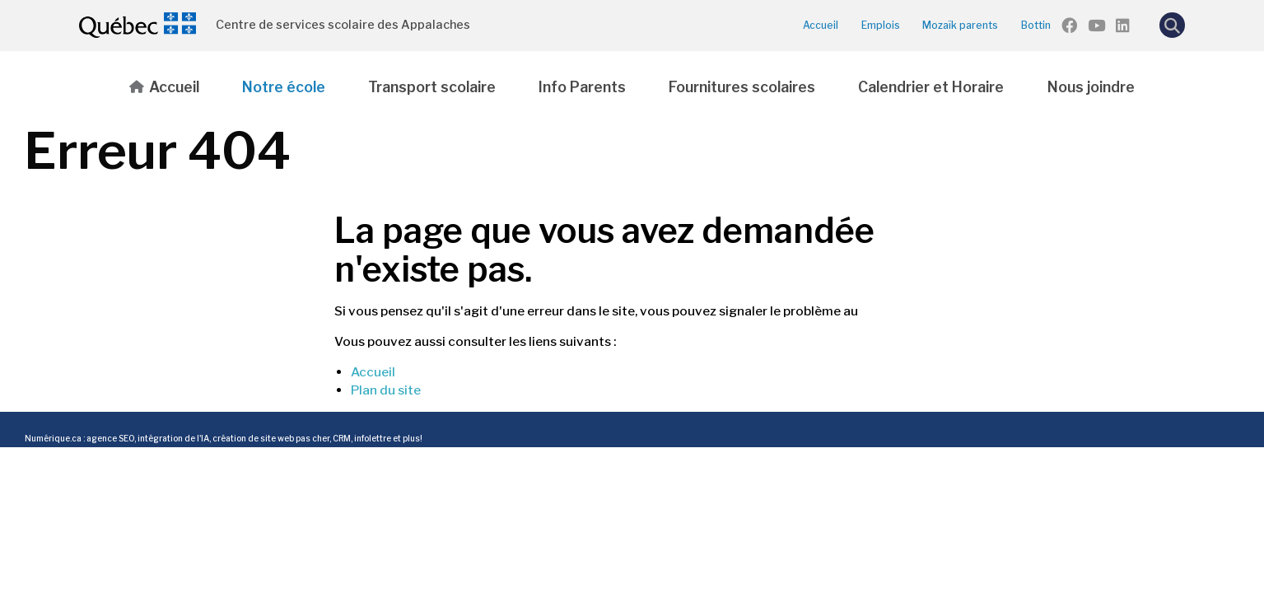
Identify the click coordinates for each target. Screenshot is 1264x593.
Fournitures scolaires (742, 87)
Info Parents (582, 87)
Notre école (283, 87)
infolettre (372, 438)
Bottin (1036, 25)
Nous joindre (1091, 87)
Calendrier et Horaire (931, 87)
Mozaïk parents (960, 25)
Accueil (820, 25)
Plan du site (386, 390)
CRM (342, 438)
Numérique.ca (53, 438)
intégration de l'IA (173, 438)
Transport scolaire (432, 87)
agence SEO (110, 438)
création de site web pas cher (270, 438)
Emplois (880, 25)
